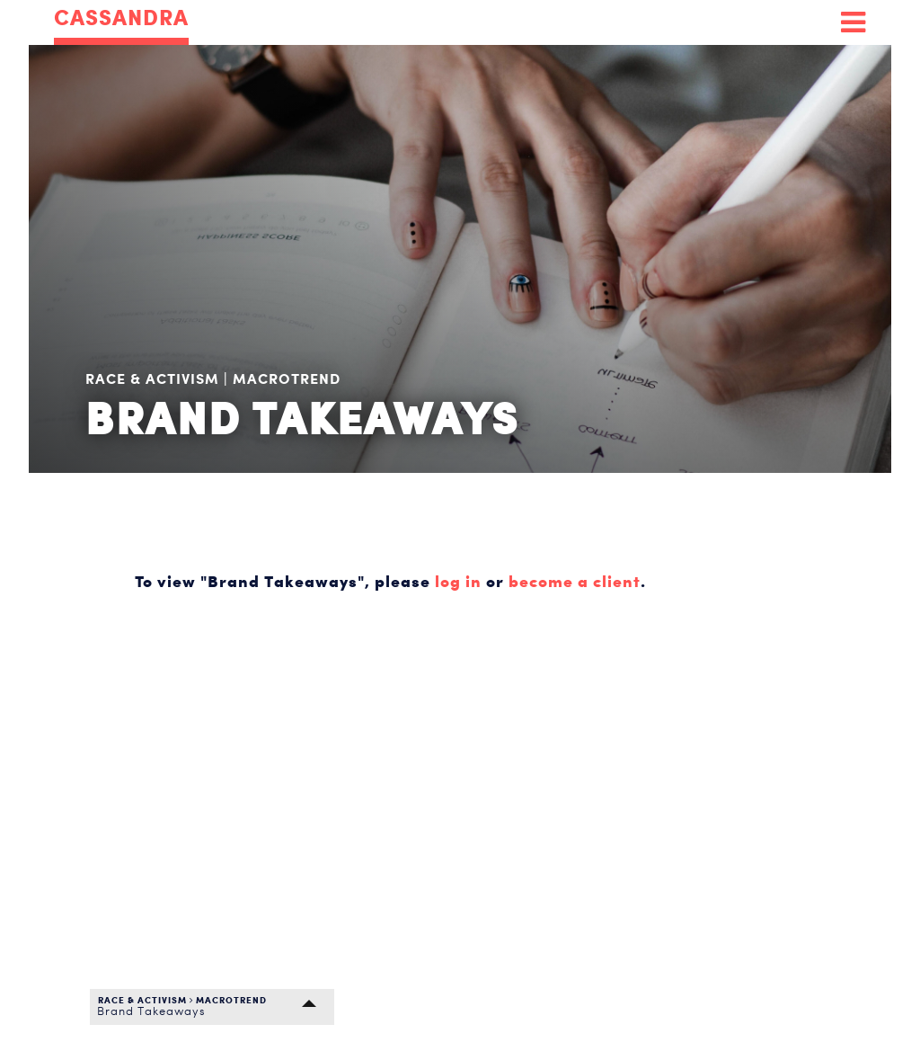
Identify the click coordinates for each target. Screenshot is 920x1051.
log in (458, 581)
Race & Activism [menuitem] (154, 378)
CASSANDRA (121, 18)
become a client (575, 581)
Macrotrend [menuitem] (287, 378)
